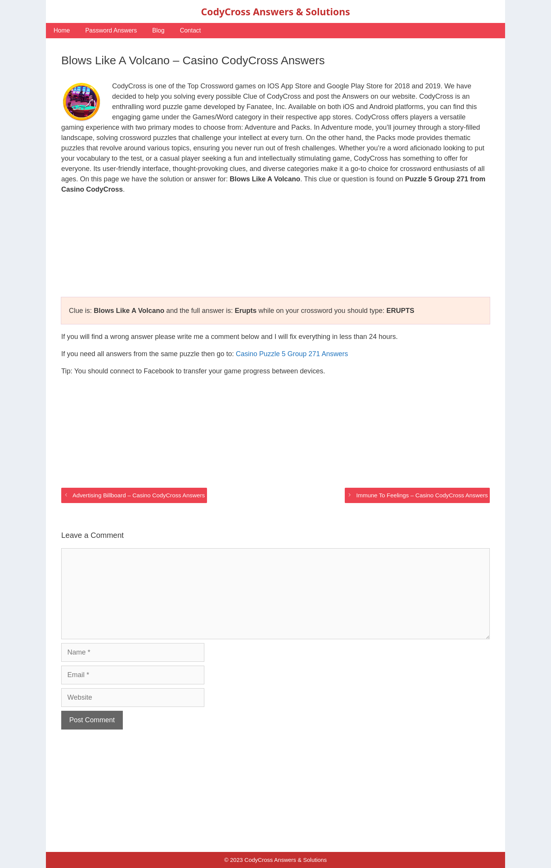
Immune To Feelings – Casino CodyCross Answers (422, 495)
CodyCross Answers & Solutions (275, 11)
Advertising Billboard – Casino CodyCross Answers (138, 495)
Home (62, 30)
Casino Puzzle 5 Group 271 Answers (292, 354)
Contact (190, 30)
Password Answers (111, 30)
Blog (158, 30)
